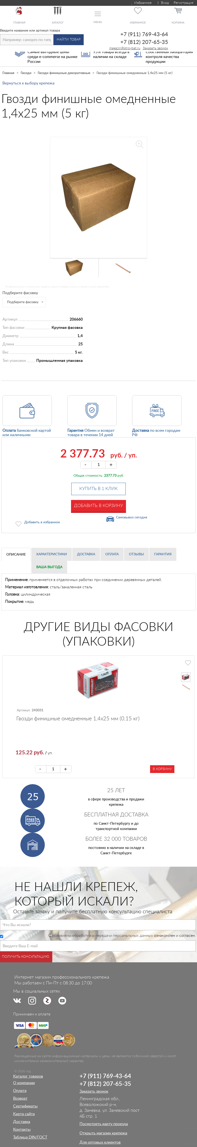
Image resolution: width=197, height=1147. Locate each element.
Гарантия (162, 554)
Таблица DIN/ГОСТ (30, 1137)
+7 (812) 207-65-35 (144, 42)
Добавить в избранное (42, 522)
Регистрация (183, 3)
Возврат (20, 1098)
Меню (97, 22)
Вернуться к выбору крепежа (28, 83)
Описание (16, 554)
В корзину (162, 769)
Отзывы (136, 554)
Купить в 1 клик (98, 489)
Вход (162, 3)
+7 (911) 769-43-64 (144, 34)
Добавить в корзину (98, 506)
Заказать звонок (155, 48)
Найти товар (69, 39)
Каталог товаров (28, 1076)
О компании (24, 1083)
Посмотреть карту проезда (104, 1124)
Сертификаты (25, 1106)
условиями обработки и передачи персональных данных (102, 936)
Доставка (86, 554)
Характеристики (51, 554)
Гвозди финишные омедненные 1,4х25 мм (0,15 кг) (78, 718)
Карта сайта (24, 1114)
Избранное (141, 3)
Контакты (22, 1129)
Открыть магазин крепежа (103, 1133)
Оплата (112, 554)
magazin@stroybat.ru (124, 48)
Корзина (178, 22)
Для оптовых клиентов (100, 1142)
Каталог (58, 22)
